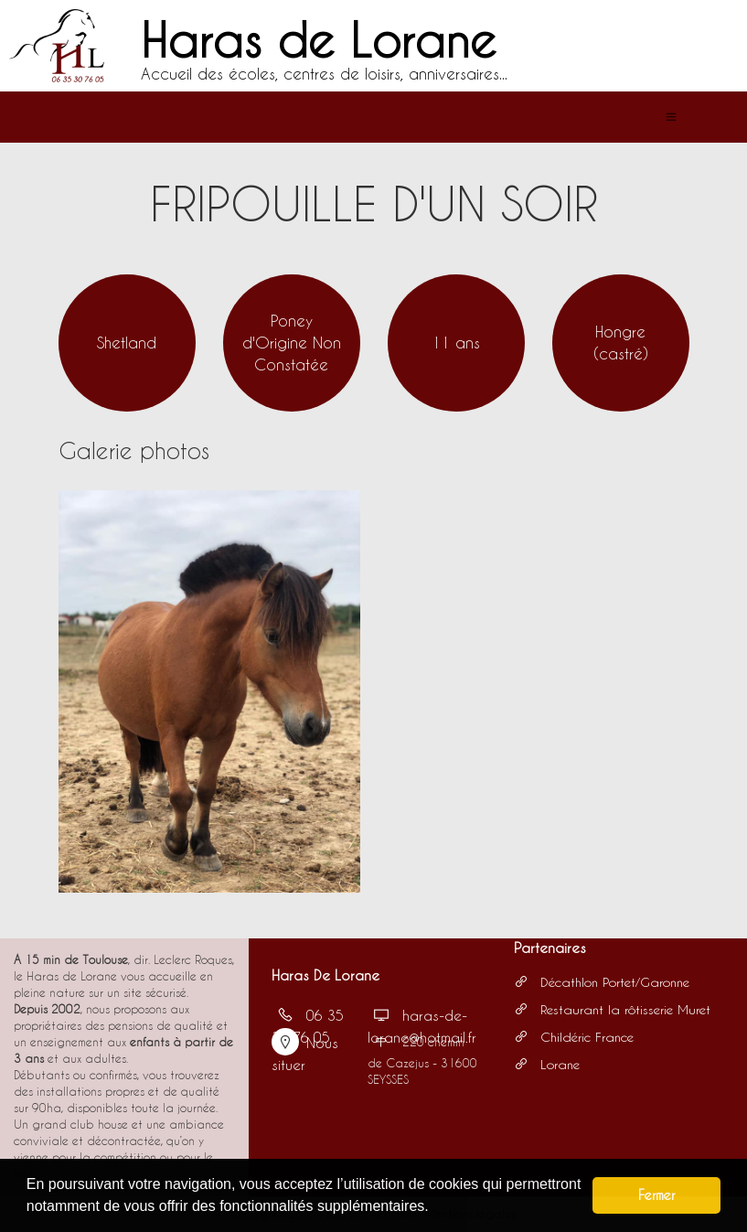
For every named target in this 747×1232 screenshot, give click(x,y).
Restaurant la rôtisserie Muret (612, 1009)
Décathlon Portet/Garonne (601, 982)
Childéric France (574, 1037)
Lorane (547, 1064)
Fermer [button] (656, 1195)
